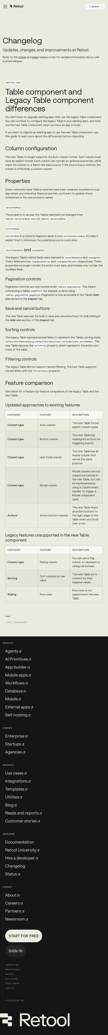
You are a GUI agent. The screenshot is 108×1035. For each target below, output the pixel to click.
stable (22, 57)
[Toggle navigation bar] (13, 6)
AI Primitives (18, 659)
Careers (14, 903)
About (12, 895)
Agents (13, 651)
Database (15, 690)
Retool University (22, 850)
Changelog (15, 865)
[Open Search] (96, 6)
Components (20, 622)
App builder (17, 667)
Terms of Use (12, 965)
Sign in (15, 950)
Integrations (18, 781)
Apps (8, 622)
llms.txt (9, 988)
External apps (19, 706)
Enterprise (16, 735)
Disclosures (11, 979)
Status (12, 873)
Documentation (19, 842)
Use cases (15, 773)
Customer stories (22, 820)
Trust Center (12, 983)
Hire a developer (21, 857)
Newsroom (16, 918)
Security (9, 974)
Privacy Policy (12, 970)
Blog (10, 804)
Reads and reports (23, 812)
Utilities (13, 796)
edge (35, 57)
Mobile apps (18, 674)
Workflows (16, 682)
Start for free (23, 935)
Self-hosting (17, 714)
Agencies (15, 751)
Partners (14, 911)
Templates (16, 789)
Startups (14, 743)
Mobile (13, 698)
